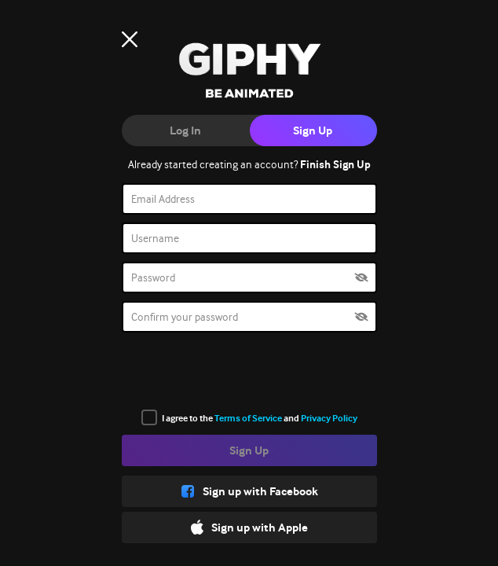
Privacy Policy (329, 418)
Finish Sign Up (335, 164)
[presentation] (249, 371)
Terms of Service (248, 418)
